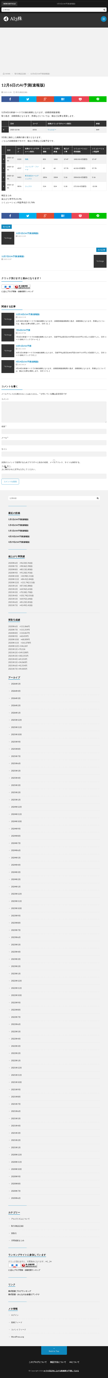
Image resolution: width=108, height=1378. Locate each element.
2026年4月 (16, 691)
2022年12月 (16, 981)
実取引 (14, 1233)
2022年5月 (16, 1031)
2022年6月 (16, 1024)
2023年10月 (16, 908)
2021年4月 (16, 1125)
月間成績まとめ (17, 1240)
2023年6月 (16, 937)
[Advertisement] (54, 49)
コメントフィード (18, 1329)
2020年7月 (16, 1191)
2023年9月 (16, 915)
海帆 (26, 159)
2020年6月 (16, 1198)
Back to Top (54, 1351)
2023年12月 (16, 894)
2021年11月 (16, 1075)
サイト (4, 449)
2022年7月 (16, 1017)
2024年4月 (16, 865)
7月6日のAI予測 (23, 330)
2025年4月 (16, 778)
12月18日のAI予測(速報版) (28, 314)
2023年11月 (16, 901)
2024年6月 (16, 850)
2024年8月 (16, 836)
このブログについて (38, 1362)
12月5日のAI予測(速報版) (27, 233)
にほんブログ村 (7, 291)
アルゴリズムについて (20, 1219)
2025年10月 (16, 734)
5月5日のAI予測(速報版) (18, 519)
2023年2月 (16, 966)
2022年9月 (16, 1002)
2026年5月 (16, 684)
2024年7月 (16, 843)
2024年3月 (16, 872)
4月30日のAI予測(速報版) (19, 536)
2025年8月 (16, 749)
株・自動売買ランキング (23, 291)
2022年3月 (16, 1046)
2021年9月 (16, 1089)
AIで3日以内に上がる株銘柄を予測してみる (61, 1371)
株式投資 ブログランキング (19, 1291)
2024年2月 (16, 879)
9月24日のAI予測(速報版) (27, 361)
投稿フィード (16, 1322)
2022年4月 (16, 1039)
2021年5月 (16, 1118)
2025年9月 (16, 742)
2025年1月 (16, 800)
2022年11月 (16, 988)
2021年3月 (16, 1133)
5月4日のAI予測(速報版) (18, 525)
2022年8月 (16, 1010)
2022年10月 (16, 995)
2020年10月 (16, 1169)
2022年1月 (16, 1060)
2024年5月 (16, 857)
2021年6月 (16, 1111)
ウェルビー (52, 130)
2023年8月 (16, 923)
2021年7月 (16, 1104)
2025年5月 (16, 771)
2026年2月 (16, 705)
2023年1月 (16, 973)
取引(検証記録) (21, 92)
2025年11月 (16, 727)
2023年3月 (16, 959)
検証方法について (58, 1362)
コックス (28, 186)
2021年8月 (16, 1097)
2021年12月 (16, 1068)
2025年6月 (16, 763)
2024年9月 (16, 829)
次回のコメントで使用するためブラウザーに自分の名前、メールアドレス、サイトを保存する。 (41, 462)
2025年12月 (16, 720)
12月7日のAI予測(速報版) (12, 256)
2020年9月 (16, 1176)
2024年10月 (16, 821)
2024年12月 (16, 807)
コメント (5, 399)
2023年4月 (16, 952)
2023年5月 (16, 944)
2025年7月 (16, 756)
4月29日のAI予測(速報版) (19, 542)
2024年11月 (16, 814)
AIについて (74, 1362)
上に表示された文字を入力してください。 (19, 469)
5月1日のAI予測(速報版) (18, 531)
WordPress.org (17, 1337)
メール (4, 438)
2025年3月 (16, 785)
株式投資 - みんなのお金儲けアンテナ (24, 1294)
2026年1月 (16, 713)
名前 (3, 426)
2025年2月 (16, 792)
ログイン (15, 1315)
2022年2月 (16, 1053)
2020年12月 (16, 1154)
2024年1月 (16, 886)
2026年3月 (16, 698)
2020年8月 (16, 1183)
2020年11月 (16, 1162)
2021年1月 (16, 1147)
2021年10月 (16, 1082)
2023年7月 (16, 930)
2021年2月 (16, 1140)
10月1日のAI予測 (23, 346)
